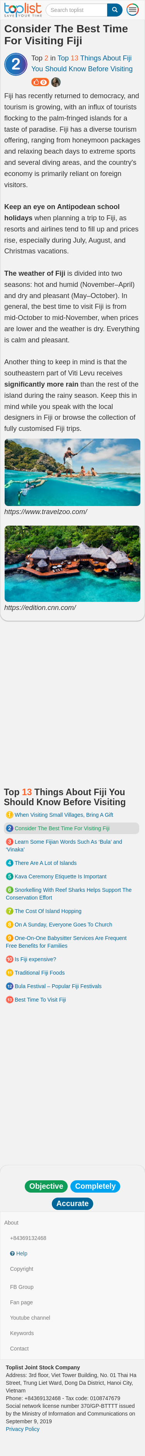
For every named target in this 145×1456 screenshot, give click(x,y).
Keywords (22, 1333)
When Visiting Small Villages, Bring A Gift (64, 815)
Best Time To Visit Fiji (40, 1000)
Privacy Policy (22, 1429)
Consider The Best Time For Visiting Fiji (62, 828)
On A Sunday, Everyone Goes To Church (63, 925)
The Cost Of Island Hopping (48, 911)
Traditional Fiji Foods (40, 973)
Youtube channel (30, 1318)
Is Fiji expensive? (35, 959)
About (11, 1223)
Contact (19, 1348)
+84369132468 (28, 1238)
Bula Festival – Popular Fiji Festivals (58, 986)
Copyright (21, 1269)
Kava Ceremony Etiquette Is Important (60, 876)
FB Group (22, 1287)
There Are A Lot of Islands (46, 863)
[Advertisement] (72, 700)
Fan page (21, 1302)
